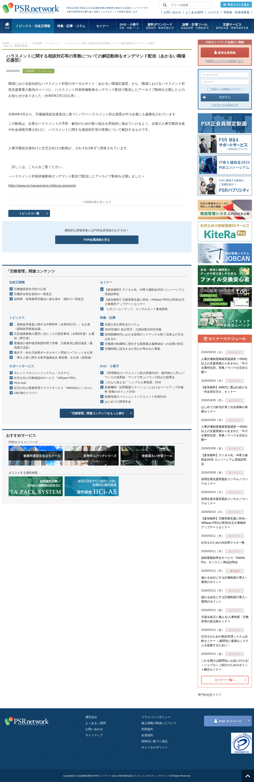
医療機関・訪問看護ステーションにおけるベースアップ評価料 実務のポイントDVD (144, 389)
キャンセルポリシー (154, 747)
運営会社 (91, 717)
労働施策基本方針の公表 (30, 289)
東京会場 (234, 571)
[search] (184, 5)
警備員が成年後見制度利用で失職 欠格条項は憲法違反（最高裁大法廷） (53, 345)
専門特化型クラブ (209, 694)
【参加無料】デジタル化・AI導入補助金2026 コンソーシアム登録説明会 (145, 292)
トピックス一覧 (29, 213)
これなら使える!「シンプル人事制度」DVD (133, 382)
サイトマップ (94, 735)
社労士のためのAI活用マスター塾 (223, 542)
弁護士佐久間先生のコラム (122, 324)
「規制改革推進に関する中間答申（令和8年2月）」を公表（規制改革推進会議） (52, 326)
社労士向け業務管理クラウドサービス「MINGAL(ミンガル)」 (54, 388)
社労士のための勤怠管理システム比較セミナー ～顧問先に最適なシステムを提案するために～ (225, 641)
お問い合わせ (172, 12)
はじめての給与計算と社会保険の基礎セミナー (224, 409)
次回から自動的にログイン (225, 89)
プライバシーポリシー (156, 717)
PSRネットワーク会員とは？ (225, 61)
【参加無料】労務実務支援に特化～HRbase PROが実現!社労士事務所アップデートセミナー (144, 302)
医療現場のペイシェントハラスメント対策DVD (135, 396)
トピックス (21, 43)
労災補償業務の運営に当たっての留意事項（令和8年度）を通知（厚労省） (54, 336)
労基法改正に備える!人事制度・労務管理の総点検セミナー (225, 619)
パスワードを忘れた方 (224, 104)
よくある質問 (194, 12)
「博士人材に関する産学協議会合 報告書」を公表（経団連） (53, 357)
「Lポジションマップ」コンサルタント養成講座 (136, 309)
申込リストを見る (236, 4)
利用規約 (147, 729)
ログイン (217, 97)
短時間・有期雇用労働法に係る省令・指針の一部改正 (49, 299)
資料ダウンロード (159, 26)
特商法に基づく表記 (154, 741)
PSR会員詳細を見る (97, 239)
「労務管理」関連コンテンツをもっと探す (97, 413)
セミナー (102, 26)
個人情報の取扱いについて (158, 723)
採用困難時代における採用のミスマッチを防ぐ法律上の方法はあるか (144, 336)
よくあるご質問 (95, 723)
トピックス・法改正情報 (33, 26)
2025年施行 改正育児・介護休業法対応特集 (133, 329)
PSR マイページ (228, 721)
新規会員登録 (224, 52)
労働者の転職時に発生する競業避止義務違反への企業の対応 (144, 343)
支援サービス (232, 26)
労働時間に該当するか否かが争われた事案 (132, 348)
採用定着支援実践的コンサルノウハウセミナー (224, 481)
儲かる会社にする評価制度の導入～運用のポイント (224, 580)
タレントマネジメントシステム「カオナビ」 (43, 373)
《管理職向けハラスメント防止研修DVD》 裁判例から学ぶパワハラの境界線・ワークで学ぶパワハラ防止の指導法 (144, 375)
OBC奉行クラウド (26, 393)
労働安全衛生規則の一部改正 (33, 294)
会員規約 (147, 735)
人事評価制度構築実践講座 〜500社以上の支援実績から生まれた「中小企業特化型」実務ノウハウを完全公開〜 (224, 365)
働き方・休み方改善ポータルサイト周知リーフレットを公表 (53, 352)
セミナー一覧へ (225, 680)
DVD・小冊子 (129, 26)
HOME (6, 43)
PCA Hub (20, 383)
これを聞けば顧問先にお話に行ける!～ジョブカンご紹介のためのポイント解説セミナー (225, 665)
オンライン (234, 352)
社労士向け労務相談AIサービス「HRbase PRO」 (46, 378)
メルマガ (213, 12)
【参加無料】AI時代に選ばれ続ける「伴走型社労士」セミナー (224, 389)
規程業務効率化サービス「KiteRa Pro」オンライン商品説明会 (223, 560)
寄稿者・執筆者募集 (236, 12)
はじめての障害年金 (118, 401)
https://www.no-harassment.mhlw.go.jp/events (42, 185)
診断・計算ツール (194, 26)
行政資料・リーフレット (46, 43)
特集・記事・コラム (71, 26)
